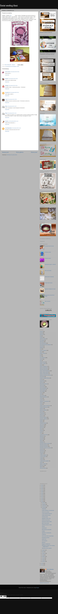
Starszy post (34, 152)
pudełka (41, 420)
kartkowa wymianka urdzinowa (45, 375)
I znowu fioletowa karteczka (47, 513)
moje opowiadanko (43, 388)
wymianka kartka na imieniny (45, 443)
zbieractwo (42, 465)
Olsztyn (41, 402)
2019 (42, 493)
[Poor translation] (4, 596)
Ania (12, 15)
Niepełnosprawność (43, 396)
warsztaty (41, 437)
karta (41, 360)
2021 (42, 490)
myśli (41, 394)
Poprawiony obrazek (45, 537)
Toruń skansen (44, 540)
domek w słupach (43, 350)
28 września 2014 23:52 (12, 99)
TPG (41, 433)
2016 (42, 498)
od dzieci (41, 399)
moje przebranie (43, 389)
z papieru (41, 453)
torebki (41, 431)
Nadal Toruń (44, 539)
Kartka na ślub (42, 362)
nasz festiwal (42, 395)
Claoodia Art (7, 92)
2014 (42, 501)
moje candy (42, 385)
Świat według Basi (9, 5)
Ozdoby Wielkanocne (44, 407)
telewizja (41, 430)
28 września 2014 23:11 (14, 92)
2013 (42, 563)
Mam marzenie (47, 301)
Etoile (6, 106)
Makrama (43, 542)
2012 (42, 564)
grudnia (43, 502)
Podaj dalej (42, 412)
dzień (41, 351)
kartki (18, 66)
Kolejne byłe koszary (48, 282)
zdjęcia (41, 466)
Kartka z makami (43, 363)
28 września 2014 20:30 (13, 78)
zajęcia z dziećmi (43, 463)
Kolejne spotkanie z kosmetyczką (48, 510)
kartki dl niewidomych (44, 367)
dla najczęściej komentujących (10, 66)
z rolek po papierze (43, 455)
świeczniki (42, 427)
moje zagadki (42, 391)
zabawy (41, 462)
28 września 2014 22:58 (13, 85)
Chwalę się (44, 534)
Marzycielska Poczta (43, 383)
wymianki (41, 449)
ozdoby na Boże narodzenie (45, 405)
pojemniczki (42, 414)
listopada (44, 504)
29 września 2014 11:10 (14, 121)
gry (40, 354)
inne (40, 356)
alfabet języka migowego (49, 276)
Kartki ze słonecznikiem (44, 373)
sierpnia (43, 550)
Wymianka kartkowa (43, 444)
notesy (41, 398)
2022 (42, 488)
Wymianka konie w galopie (47, 548)
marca (43, 558)
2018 (42, 494)
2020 (42, 491)
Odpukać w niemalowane (44, 401)
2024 (42, 485)
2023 (42, 486)
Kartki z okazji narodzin (44, 372)
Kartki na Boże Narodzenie (45, 370)
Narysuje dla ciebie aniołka (47, 521)
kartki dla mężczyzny (43, 369)
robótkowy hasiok (43, 423)
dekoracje (41, 341)
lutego (43, 559)
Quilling (41, 421)
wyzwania (41, 452)
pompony (41, 415)
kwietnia (43, 556)
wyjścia (41, 440)
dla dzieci (41, 346)
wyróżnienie (42, 450)
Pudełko (43, 531)
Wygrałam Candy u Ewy (46, 518)
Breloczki (41, 334)
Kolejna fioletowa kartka (46, 515)
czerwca (43, 553)
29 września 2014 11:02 (12, 106)
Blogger (37, 587)
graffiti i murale (42, 353)
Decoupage (42, 340)
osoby (41, 404)
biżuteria (41, 331)
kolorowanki (42, 376)
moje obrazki (42, 386)
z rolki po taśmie (43, 456)
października (44, 505)
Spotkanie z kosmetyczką (46, 532)
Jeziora (41, 359)
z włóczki (41, 459)
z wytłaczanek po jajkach (44, 460)
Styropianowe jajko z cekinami (50, 264)
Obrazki (43, 526)
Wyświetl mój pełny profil (44, 582)
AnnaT (6, 99)
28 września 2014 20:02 (15, 71)
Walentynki (42, 436)
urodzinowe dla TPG (43, 434)
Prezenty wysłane (43, 417)
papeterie (41, 408)
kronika (41, 379)
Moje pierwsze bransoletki (46, 529)
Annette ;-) (7, 121)
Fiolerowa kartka (48, 258)
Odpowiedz (7, 81)
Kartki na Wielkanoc (43, 366)
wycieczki (41, 439)
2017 (42, 496)
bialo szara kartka (48, 270)
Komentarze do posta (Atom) (12, 154)
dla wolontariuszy (43, 343)
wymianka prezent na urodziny (45, 447)
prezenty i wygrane (43, 418)
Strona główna (19, 152)
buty (40, 335)
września (44, 507)
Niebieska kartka (48, 252)
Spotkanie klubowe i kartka (47, 524)
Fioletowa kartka (45, 516)
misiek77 (7, 78)
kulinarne (41, 382)
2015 (42, 499)
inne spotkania (42, 357)
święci (41, 428)
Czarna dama (7, 71)
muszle (41, 392)
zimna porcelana (43, 468)
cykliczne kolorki (43, 338)
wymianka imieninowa (44, 446)
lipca (43, 551)
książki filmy (42, 380)
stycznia (43, 561)
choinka (41, 337)
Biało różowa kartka (45, 523)
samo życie (42, 424)
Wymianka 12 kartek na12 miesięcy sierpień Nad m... (48, 546)
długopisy (41, 347)
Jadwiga (6, 85)
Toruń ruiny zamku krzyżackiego (48, 535)
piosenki (41, 411)
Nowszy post (5, 152)
